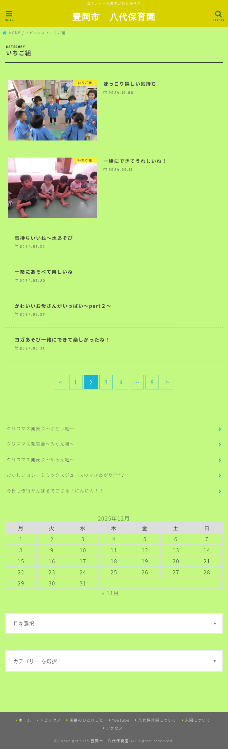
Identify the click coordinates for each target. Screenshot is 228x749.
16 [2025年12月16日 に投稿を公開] (52, 561)
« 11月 (110, 593)
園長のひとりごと (86, 719)
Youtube (121, 719)
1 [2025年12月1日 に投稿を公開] (21, 539)
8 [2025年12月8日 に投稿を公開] (21, 550)
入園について (197, 719)
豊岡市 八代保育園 (113, 17)
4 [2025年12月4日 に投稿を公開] (114, 539)
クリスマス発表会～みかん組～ (41, 444)
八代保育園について (157, 719)
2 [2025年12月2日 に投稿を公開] (52, 539)
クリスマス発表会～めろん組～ (41, 459)
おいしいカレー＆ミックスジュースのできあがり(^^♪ (66, 475)
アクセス (114, 728)
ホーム (25, 719)
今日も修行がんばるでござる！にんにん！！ (55, 490)
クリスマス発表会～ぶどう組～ (41, 428)
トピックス (50, 719)
